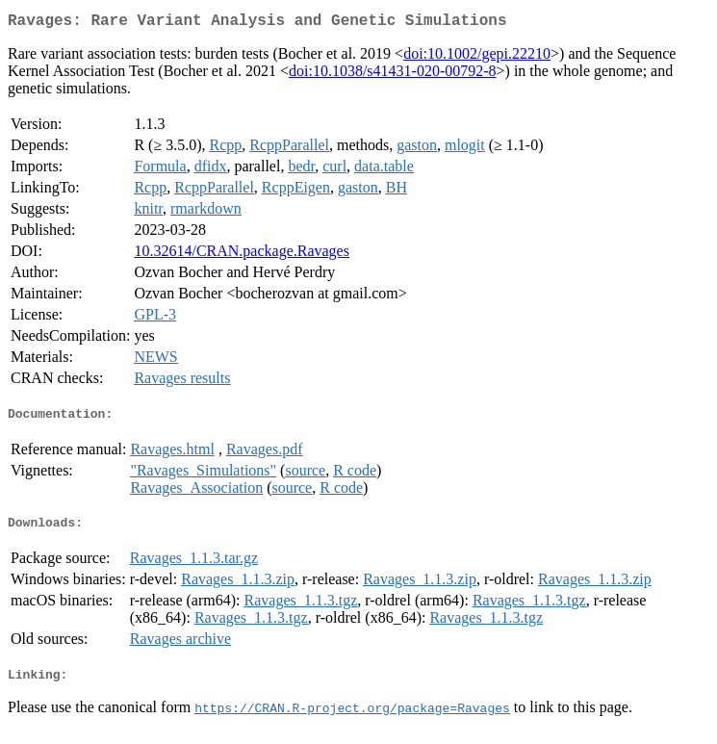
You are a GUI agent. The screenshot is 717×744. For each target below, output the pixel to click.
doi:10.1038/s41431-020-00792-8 (393, 74)
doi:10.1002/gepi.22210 (477, 57)
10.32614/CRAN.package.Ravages (241, 254)
